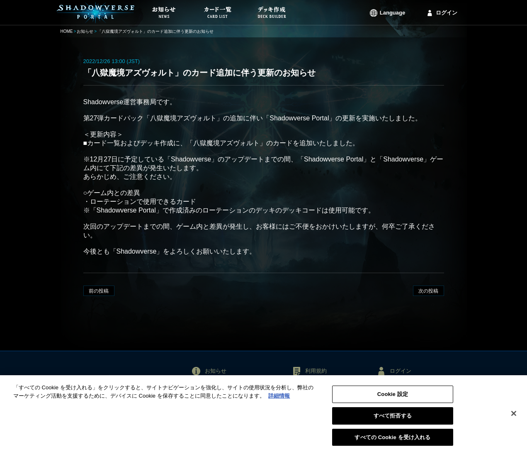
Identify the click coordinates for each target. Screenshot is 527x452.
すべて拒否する (393, 418)
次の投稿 (428, 291)
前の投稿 (99, 291)
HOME (67, 31)
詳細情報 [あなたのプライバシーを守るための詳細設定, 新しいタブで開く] (279, 398)
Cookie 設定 (392, 396)
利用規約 (316, 371)
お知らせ (85, 31)
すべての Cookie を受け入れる (392, 439)
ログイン (446, 13)
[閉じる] (514, 416)
